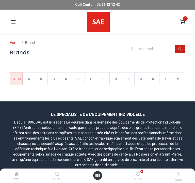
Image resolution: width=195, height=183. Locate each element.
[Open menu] (97, 176)
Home (15, 43)
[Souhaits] (138, 174)
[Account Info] (178, 174)
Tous (16, 79)
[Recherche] (57, 174)
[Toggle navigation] (13, 22)
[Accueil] (16, 174)
